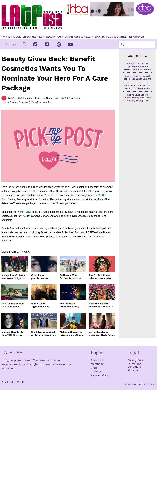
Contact (96, 371)
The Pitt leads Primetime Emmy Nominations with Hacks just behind (70, 305)
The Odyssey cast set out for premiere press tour (43, 333)
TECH (40, 36)
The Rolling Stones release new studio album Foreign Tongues (102, 277)
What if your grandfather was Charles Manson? (40, 277)
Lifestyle (29, 36)
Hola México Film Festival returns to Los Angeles (101, 305)
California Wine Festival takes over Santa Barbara (70, 277)
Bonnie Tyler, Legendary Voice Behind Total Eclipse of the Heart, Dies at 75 (44, 305)
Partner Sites (99, 375)
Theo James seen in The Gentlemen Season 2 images (12, 305)
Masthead (97, 364)
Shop (94, 367)
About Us (97, 360)
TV (3, 36)
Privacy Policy (136, 360)
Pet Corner (136, 36)
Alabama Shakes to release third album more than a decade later (71, 333)
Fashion (62, 36)
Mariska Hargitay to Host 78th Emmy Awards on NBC (12, 333)
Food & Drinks (116, 36)
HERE (27, 211)
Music (17, 36)
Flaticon (132, 370)
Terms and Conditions (134, 365)
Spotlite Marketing (146, 384)
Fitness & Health (81, 36)
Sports (100, 36)
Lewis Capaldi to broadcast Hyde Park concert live (101, 333)
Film (9, 36)
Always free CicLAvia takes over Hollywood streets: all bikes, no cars (13, 277)
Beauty (50, 36)
